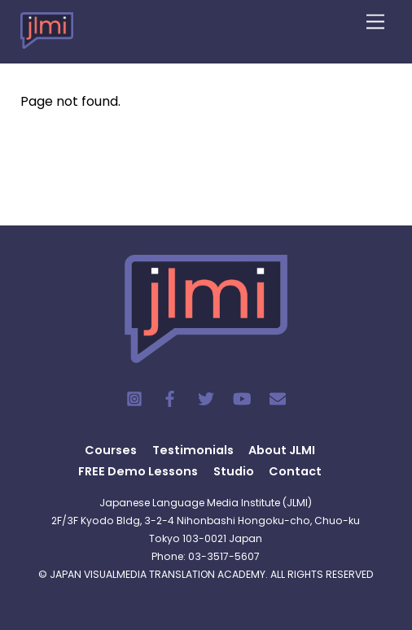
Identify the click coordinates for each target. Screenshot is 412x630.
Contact (295, 471)
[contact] (277, 398)
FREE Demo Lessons (138, 471)
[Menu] (375, 22)
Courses (111, 450)
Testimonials (193, 450)
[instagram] (134, 398)
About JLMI (281, 450)
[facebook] (170, 398)
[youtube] (242, 398)
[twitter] (206, 398)
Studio (233, 471)
